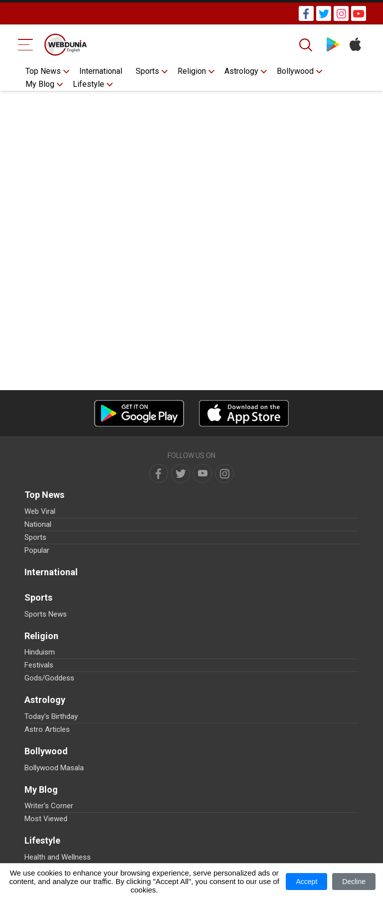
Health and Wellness (57, 857)
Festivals (38, 665)
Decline (354, 882)
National (37, 524)
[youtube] (202, 473)
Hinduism (39, 652)
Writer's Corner (48, 805)
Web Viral (39, 511)
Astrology (241, 71)
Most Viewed (45, 818)
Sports (147, 71)
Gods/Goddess (49, 678)
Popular (36, 550)
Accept (306, 882)
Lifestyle (88, 84)
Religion (192, 71)
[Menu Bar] (25, 44)
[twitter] (181, 473)
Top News (43, 71)
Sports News (45, 614)
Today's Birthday (51, 716)
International (100, 71)
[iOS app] (244, 413)
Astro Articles (47, 729)
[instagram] (224, 473)
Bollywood (295, 71)
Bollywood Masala (54, 767)
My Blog (39, 84)
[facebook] (159, 473)
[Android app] (139, 413)
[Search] (307, 45)
